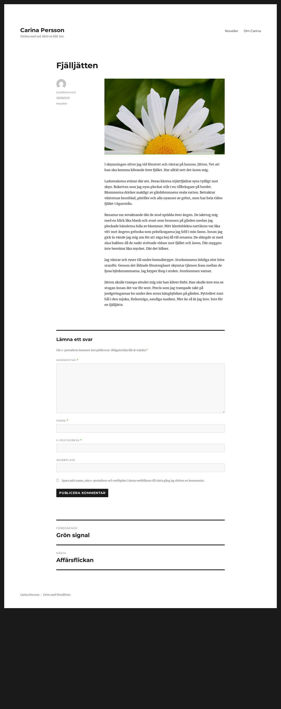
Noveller (231, 31)
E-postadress (69, 440)
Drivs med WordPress (57, 594)
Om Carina (252, 31)
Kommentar (67, 360)
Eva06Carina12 (66, 92)
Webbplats (65, 460)
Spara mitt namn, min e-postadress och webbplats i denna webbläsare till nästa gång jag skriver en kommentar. (133, 480)
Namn (62, 420)
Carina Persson (42, 30)
